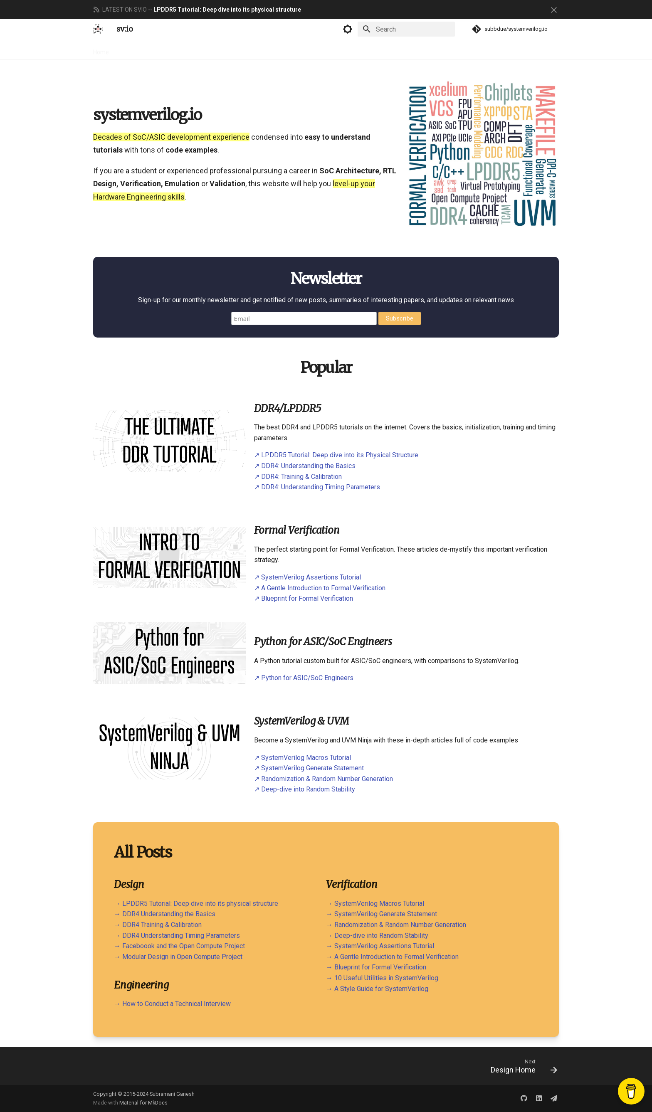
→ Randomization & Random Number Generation (396, 925)
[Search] (406, 29)
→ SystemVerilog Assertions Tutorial (380, 946)
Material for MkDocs (143, 1103)
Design (129, 49)
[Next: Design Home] (521, 1065)
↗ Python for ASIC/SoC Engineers (303, 678)
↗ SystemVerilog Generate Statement (309, 768)
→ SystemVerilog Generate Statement (381, 914)
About (279, 49)
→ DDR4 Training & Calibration (158, 925)
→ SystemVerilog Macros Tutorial (375, 903)
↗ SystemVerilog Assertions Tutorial (307, 577)
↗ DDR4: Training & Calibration (298, 477)
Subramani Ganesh (172, 1094)
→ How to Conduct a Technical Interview (172, 1004)
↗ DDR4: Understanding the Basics (305, 466)
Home (101, 49)
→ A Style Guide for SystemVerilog (377, 989)
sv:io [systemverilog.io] (124, 29)
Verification (163, 49)
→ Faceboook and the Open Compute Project (179, 946)
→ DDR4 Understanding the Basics (164, 914)
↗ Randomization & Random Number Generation (323, 779)
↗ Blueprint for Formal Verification (303, 598)
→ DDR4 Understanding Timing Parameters (177, 935)
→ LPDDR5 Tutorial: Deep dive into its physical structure (196, 903)
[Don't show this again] (554, 10)
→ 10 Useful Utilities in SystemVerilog (382, 978)
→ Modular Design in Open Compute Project (178, 957)
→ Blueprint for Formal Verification (376, 967)
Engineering (204, 49)
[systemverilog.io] (98, 29)
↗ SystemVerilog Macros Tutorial (302, 758)
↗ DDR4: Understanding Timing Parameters (317, 487)
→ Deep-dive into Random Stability (377, 935)
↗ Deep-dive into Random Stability (304, 789)
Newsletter (245, 49)
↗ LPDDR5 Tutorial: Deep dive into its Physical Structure (336, 455)
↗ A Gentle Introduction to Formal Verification (319, 588)
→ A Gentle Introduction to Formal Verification (392, 957)
